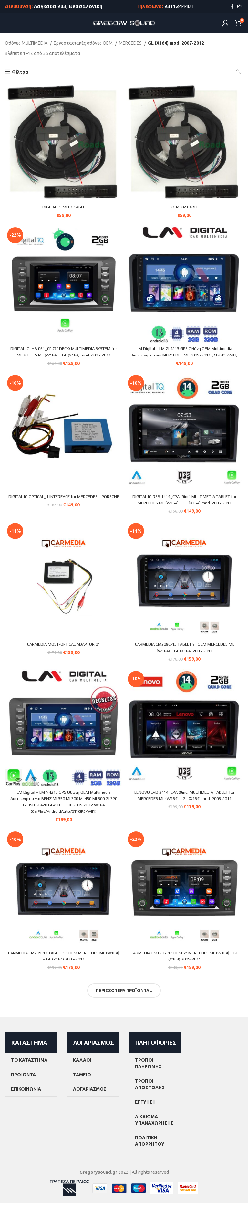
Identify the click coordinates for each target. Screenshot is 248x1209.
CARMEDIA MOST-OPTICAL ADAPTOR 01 (63, 650)
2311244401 (179, 6)
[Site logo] (124, 22)
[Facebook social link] (232, 6)
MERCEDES (131, 43)
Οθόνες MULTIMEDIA (26, 43)
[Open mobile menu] (8, 22)
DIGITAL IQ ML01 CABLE (64, 206)
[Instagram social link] (239, 6)
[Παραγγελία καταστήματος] (238, 72)
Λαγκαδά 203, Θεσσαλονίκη (68, 6)
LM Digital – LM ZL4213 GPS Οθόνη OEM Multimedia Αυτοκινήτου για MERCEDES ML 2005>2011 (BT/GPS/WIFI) (184, 355)
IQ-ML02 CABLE (184, 206)
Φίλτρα (20, 72)
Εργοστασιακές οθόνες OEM (84, 43)
